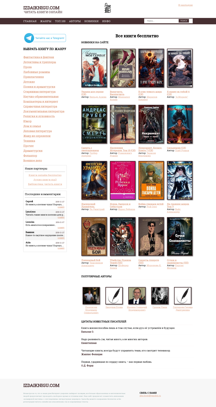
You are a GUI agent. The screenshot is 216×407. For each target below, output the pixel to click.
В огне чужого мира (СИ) (150, 93)
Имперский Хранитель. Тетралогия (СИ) (90, 206)
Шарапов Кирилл (147, 98)
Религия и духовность (39, 116)
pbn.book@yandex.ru (150, 395)
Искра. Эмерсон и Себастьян (120, 205)
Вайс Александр (174, 210)
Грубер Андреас (89, 154)
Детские (29, 82)
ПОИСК (183, 21)
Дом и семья (32, 126)
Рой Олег (152, 206)
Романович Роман (121, 154)
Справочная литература (40, 106)
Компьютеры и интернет (40, 101)
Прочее (28, 145)
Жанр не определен (37, 136)
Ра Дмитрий (97, 209)
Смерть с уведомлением (90, 149)
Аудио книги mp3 (45, 179)
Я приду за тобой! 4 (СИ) (178, 93)
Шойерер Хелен (119, 266)
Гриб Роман (182, 150)
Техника (29, 141)
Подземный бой (90, 260)
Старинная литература (39, 91)
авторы (75, 21)
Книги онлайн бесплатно (45, 175)
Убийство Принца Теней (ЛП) (120, 261)
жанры (45, 21)
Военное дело (32, 160)
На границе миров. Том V (178, 205)
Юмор (27, 121)
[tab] (45, 57)
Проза (27, 67)
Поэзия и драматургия (39, 86)
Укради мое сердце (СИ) (92, 93)
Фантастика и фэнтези (38, 57)
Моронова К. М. (149, 266)
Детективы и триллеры (39, 62)
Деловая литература (37, 131)
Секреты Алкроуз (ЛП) (148, 261)
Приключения (33, 77)
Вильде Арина (98, 96)
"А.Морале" (181, 96)
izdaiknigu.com (41, 8)
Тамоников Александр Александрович (92, 265)
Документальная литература (43, 111)
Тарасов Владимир (147, 154)
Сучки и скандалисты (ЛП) (177, 261)
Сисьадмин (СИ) (176, 147)
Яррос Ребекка (126, 209)
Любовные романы (36, 72)
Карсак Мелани (175, 266)
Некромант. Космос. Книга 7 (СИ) (150, 149)
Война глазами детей (150, 203)
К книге (61, 207)
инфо (106, 21)
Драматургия (32, 150)
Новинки (91, 21)
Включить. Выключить (117, 93)
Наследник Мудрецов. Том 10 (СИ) (123, 149)
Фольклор (30, 155)
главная (29, 21)
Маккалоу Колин (120, 98)
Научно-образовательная (40, 96)
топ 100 (60, 21)
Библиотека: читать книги (45, 184)
